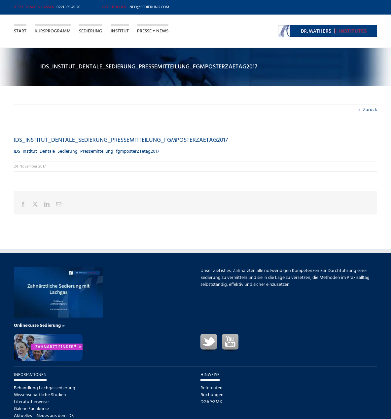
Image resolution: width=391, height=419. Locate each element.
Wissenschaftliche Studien (40, 395)
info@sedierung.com (148, 7)
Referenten (211, 388)
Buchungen (212, 395)
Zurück (370, 110)
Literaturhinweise (31, 402)
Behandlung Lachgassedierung (44, 388)
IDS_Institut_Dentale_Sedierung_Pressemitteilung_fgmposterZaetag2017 (86, 151)
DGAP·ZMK (211, 402)
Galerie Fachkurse (31, 408)
